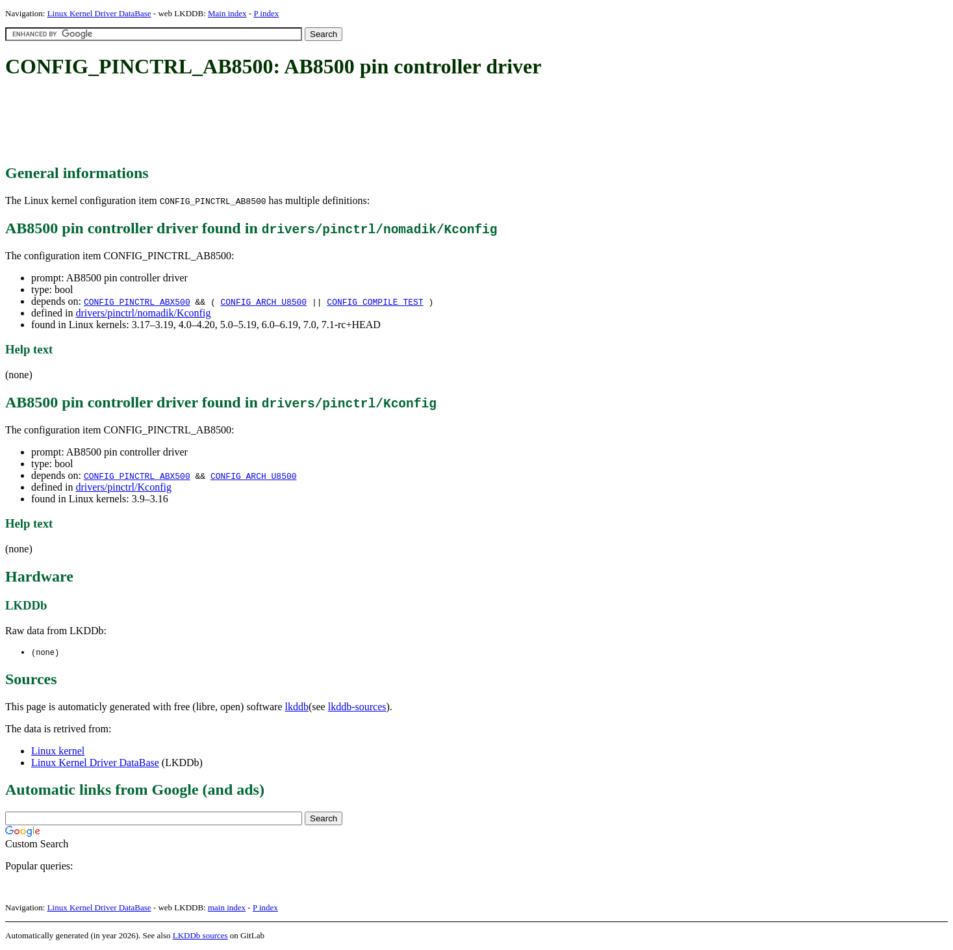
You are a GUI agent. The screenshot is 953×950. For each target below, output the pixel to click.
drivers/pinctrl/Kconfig (123, 487)
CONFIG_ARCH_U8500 (264, 301)
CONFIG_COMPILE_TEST (375, 301)
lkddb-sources (357, 707)
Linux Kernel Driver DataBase (99, 13)
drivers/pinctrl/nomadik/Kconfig (142, 312)
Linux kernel (57, 751)
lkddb (297, 707)
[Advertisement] (241, 122)
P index (266, 13)
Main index (227, 13)
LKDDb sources (200, 936)
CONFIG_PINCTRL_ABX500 (137, 301)
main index (227, 908)
